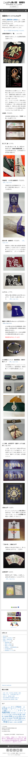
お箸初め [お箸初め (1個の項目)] (9, 707)
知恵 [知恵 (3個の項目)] (16, 720)
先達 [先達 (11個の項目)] (19, 714)
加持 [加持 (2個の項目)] (13, 716)
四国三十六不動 (8, 645)
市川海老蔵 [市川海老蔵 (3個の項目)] (9, 718)
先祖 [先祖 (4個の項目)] (16, 714)
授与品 (4, 636)
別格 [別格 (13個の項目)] (10, 716)
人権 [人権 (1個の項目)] (4, 714)
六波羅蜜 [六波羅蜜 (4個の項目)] (6, 716)
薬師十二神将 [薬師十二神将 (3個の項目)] (13, 722)
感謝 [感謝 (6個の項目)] (20, 718)
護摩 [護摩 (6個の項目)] (20, 722)
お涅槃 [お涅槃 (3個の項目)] (3, 707)
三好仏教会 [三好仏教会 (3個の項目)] (13, 712)
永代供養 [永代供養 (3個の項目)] (9, 720)
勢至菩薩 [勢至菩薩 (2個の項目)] (17, 716)
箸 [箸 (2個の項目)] (17, 720)
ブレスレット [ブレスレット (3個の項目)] (10, 711)
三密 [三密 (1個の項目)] (17, 712)
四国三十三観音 (8, 644)
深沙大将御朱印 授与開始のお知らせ (11, 697)
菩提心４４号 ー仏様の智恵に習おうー (11, 694)
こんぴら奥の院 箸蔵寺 (14, 2)
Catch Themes (17, 754)
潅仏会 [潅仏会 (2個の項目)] (12, 720)
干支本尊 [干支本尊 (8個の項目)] (15, 718)
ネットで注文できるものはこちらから (14, 30)
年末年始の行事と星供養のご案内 (10, 699)
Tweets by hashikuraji (6, 685)
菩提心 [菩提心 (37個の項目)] (6, 722)
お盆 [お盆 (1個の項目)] (6, 707)
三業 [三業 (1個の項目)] (19, 712)
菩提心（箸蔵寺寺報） (8, 639)
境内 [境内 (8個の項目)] (20, 716)
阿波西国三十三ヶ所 (9, 650)
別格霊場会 (7, 642)
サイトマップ (13, 627)
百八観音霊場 (8, 648)
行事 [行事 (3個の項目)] (18, 722)
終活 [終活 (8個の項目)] (19, 720)
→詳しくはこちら (7, 182)
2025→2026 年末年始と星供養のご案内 (12, 693)
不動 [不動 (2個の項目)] (21, 712)
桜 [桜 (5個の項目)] (2, 720)
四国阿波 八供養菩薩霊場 (10, 647)
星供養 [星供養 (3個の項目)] (23, 718)
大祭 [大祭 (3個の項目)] (23, 716)
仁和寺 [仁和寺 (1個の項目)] (7, 714)
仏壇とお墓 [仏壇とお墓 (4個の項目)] (11, 714)
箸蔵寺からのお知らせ (8, 637)
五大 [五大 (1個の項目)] (23, 712)
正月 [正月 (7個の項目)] (5, 720)
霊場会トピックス (7, 640)
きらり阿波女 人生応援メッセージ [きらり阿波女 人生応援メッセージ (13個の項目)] (13, 708)
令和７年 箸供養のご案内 (9, 696)
